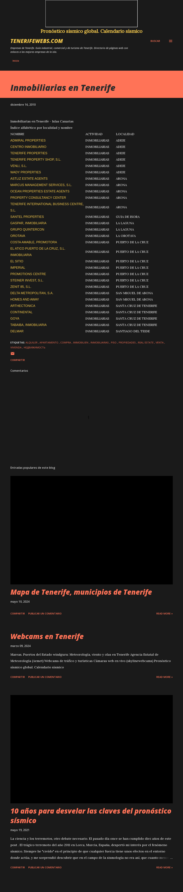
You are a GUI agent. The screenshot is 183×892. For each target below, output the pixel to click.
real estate (146, 342)
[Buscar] (155, 41)
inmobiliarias (99, 342)
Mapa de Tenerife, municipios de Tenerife (81, 592)
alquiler (32, 342)
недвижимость (34, 347)
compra (66, 342)
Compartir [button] (17, 360)
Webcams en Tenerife (47, 636)
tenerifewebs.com (36, 41)
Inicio (16, 60)
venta (160, 342)
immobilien (81, 342)
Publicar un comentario (45, 613)
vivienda (16, 347)
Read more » (164, 613)
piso (114, 342)
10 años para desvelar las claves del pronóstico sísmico (90, 815)
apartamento (49, 342)
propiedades (127, 342)
